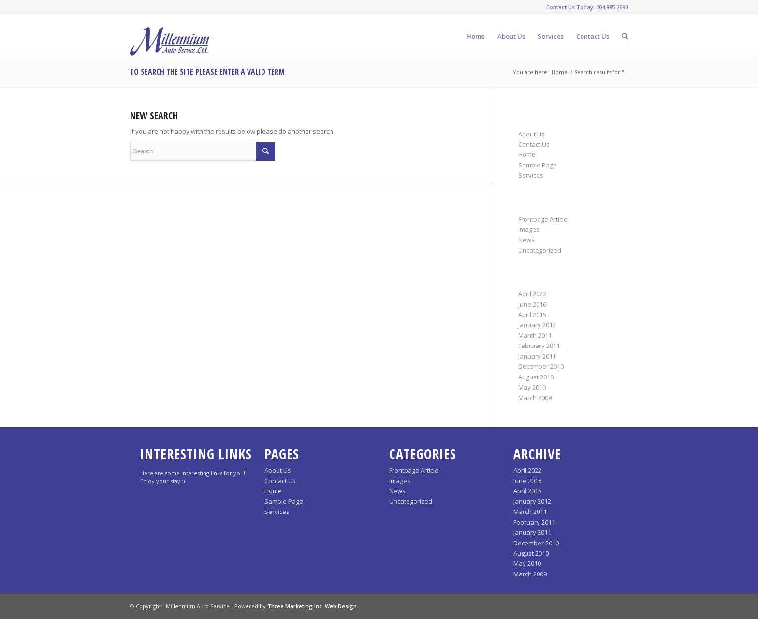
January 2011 (537, 356)
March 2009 (535, 397)
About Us (531, 134)
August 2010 (536, 377)
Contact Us (534, 144)
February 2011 (539, 345)
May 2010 (532, 387)
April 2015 (532, 314)
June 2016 (532, 304)
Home (560, 71)
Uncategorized (539, 250)
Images (528, 229)
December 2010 (541, 366)
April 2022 (532, 293)
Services (530, 175)
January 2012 (537, 324)
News (526, 239)
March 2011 (535, 335)
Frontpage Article (543, 219)
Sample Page (537, 165)
